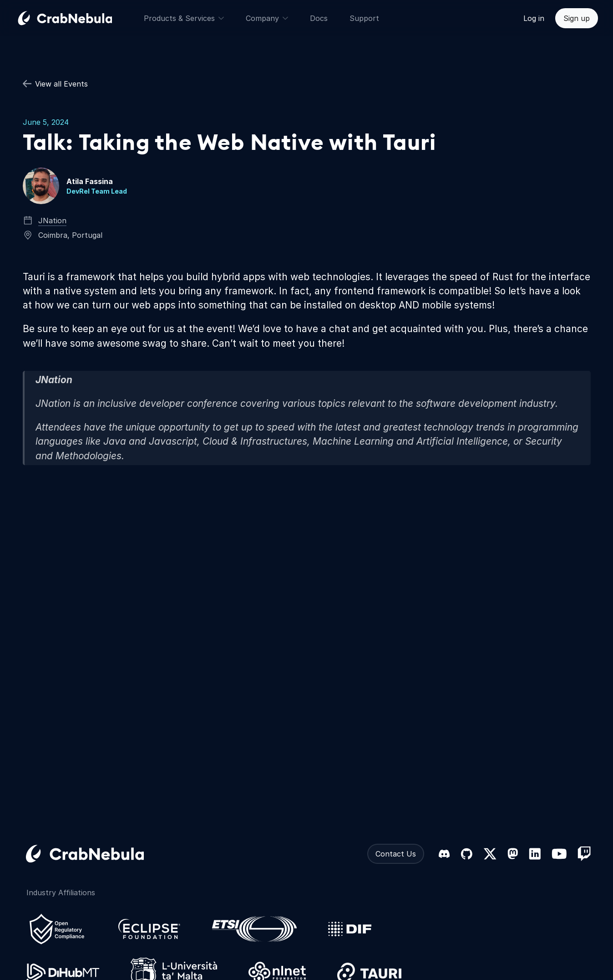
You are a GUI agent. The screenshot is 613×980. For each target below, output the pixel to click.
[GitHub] (466, 854)
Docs (319, 18)
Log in (533, 18)
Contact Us (395, 853)
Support (364, 18)
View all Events (55, 83)
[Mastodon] (512, 853)
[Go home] (76, 18)
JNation (52, 220)
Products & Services (184, 18)
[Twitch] (584, 854)
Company (267, 18)
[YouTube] (559, 853)
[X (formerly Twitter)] (489, 854)
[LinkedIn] (535, 854)
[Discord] (444, 853)
